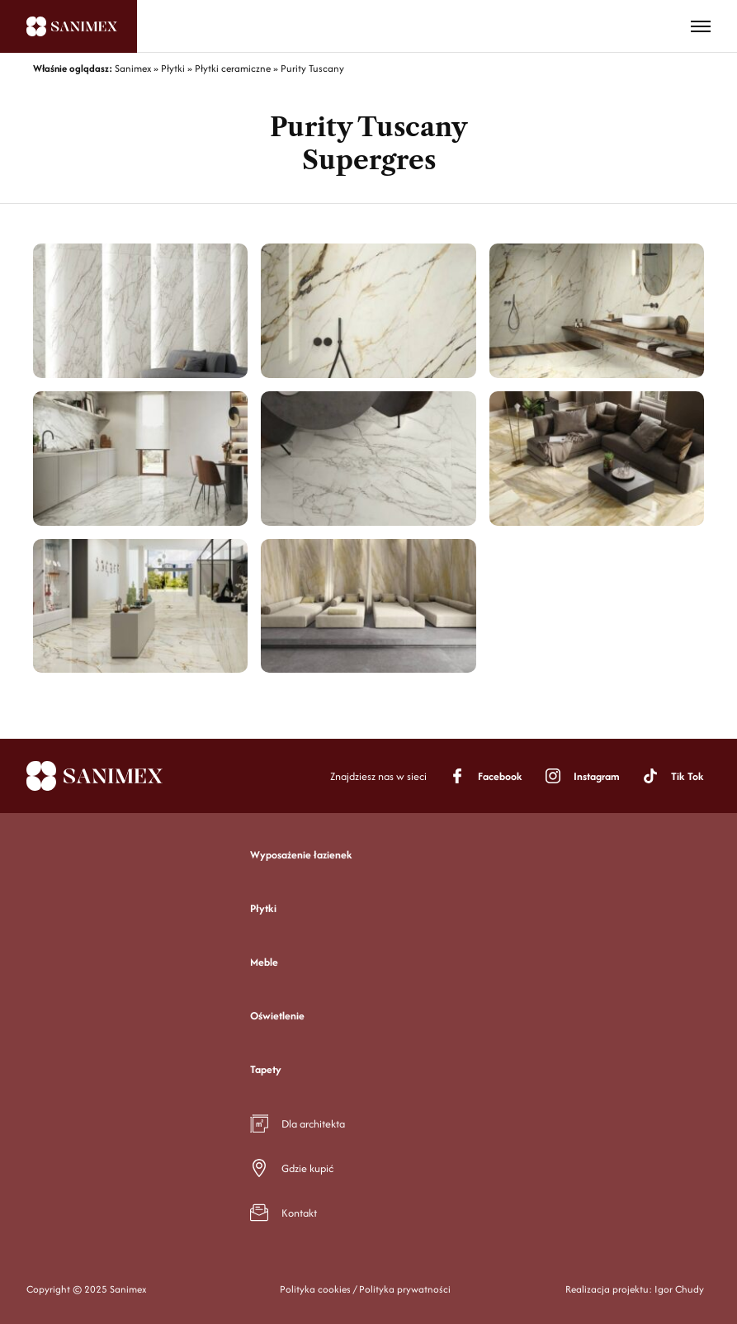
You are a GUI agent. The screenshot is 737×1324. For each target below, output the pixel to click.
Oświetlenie (277, 1016)
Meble (264, 962)
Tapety (265, 1069)
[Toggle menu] (701, 26)
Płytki (263, 908)
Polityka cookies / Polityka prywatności (365, 1289)
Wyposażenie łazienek (301, 855)
